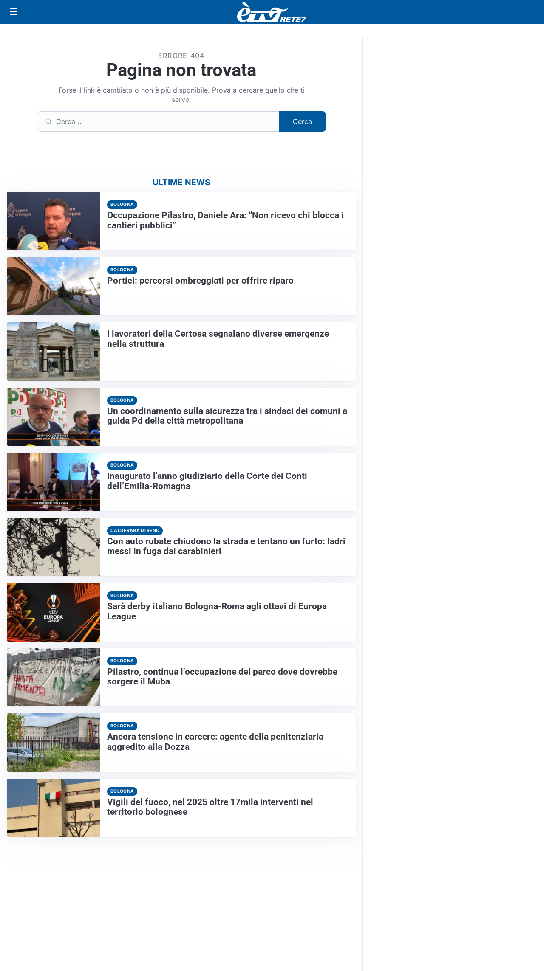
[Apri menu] (13, 12)
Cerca (302, 121)
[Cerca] (158, 121)
